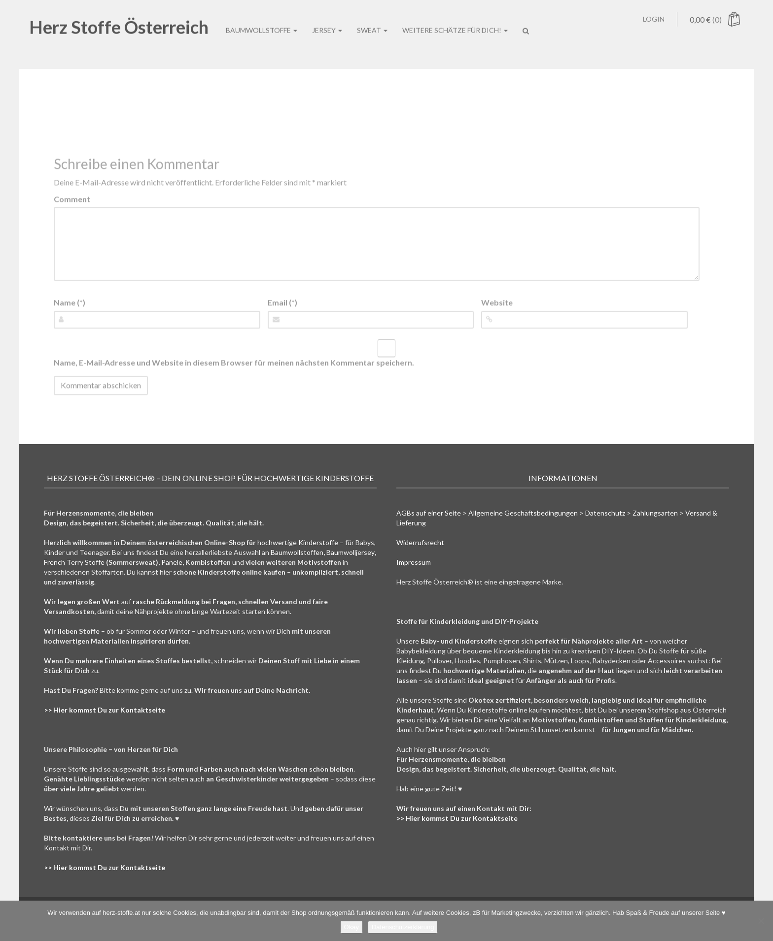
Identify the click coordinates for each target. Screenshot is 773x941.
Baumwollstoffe (261, 21)
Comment (72, 198)
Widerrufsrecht (420, 542)
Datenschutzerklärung (403, 927)
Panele (171, 562)
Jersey (327, 21)
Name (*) (69, 302)
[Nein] (761, 921)
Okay (351, 927)
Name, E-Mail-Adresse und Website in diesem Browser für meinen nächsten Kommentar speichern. (234, 362)
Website (497, 302)
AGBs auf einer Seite (428, 513)
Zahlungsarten (655, 513)
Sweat (372, 21)
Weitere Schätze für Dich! (455, 21)
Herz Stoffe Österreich (119, 18)
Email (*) (282, 302)
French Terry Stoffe (74, 562)
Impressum (413, 562)
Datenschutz (605, 513)
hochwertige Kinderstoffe (297, 542)
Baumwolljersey (350, 552)
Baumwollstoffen (297, 552)
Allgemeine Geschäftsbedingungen (523, 513)
